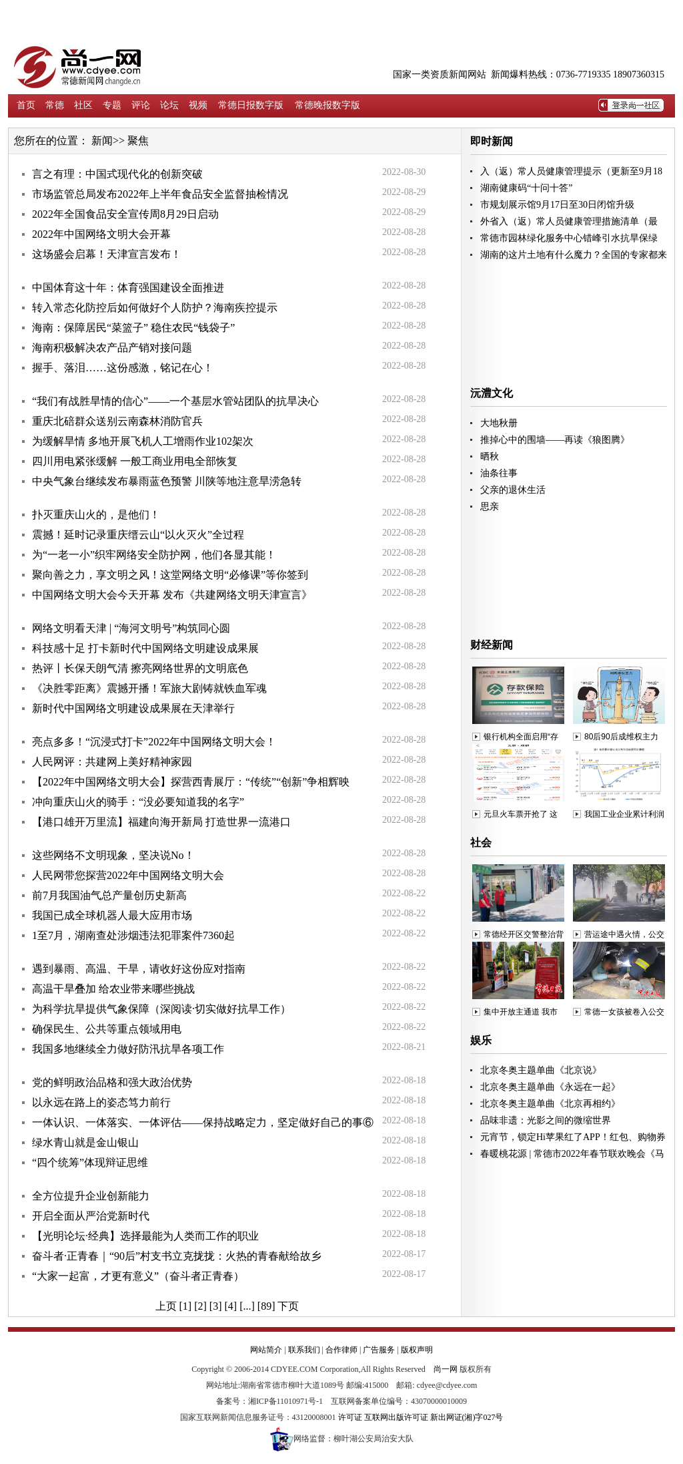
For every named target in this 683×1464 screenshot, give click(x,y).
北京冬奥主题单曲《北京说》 (541, 1070)
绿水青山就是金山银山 (85, 1142)
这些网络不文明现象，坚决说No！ (113, 855)
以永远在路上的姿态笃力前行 (101, 1102)
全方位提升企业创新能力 (90, 1196)
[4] (231, 1306)
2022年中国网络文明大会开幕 (101, 234)
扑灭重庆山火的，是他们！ (96, 514)
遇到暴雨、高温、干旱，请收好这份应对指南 (138, 968)
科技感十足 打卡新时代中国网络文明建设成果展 (145, 648)
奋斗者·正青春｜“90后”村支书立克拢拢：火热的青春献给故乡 (176, 1256)
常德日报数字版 (250, 105)
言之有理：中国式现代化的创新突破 (117, 174)
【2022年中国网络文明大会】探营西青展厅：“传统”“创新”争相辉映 (191, 781)
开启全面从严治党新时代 (90, 1216)
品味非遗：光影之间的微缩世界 (545, 1120)
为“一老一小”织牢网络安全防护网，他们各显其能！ (154, 554)
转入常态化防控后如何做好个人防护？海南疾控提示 (154, 307)
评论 (140, 105)
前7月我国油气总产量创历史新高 (109, 895)
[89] (266, 1306)
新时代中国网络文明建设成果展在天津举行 (133, 708)
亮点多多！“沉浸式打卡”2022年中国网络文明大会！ (154, 741)
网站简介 (266, 1349)
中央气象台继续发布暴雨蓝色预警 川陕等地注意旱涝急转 (166, 481)
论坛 (169, 105)
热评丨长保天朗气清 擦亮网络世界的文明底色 (140, 668)
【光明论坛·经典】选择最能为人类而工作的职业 (145, 1236)
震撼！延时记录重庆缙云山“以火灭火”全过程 (138, 534)
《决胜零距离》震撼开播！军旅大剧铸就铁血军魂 (149, 688)
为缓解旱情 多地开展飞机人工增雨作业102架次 (142, 441)
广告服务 (379, 1349)
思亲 (489, 507)
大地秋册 (499, 423)
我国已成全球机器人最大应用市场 (112, 915)
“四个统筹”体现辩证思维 (90, 1162)
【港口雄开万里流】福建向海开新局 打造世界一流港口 (161, 822)
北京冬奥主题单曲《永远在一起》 (550, 1087)
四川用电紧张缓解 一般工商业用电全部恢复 (134, 461)
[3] (215, 1306)
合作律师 (341, 1349)
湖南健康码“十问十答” (526, 188)
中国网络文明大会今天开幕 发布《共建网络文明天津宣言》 (172, 594)
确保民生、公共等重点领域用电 (106, 1029)
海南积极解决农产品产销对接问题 (112, 347)
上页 (166, 1306)
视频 (198, 105)
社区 (83, 105)
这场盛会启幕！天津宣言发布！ (106, 254)
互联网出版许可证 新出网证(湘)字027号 (434, 1417)
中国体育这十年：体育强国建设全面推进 (128, 287)
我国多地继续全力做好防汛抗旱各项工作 (128, 1049)
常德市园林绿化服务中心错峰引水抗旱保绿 (569, 238)
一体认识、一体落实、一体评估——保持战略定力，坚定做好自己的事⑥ (203, 1122)
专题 (112, 105)
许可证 (350, 1417)
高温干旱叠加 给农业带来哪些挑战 (113, 988)
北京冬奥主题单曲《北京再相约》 (550, 1104)
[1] (185, 1306)
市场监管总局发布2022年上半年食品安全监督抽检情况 (160, 194)
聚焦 (138, 140)
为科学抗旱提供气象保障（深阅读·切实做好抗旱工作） (161, 1009)
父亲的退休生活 (513, 490)
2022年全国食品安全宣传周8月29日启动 (125, 214)
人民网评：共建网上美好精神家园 (112, 761)
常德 (54, 105)
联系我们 (304, 1349)
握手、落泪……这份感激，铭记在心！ (122, 367)
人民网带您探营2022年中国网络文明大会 (128, 875)
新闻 (102, 140)
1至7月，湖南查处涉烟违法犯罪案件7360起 (133, 935)
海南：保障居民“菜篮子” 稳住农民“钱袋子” (133, 327)
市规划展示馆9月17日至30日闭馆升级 (557, 205)
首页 (26, 105)
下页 (288, 1306)
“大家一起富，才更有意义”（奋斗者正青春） (138, 1276)
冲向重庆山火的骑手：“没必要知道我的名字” (138, 801)
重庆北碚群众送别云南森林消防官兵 (117, 421)
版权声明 (417, 1349)
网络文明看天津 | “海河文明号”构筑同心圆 (131, 628)
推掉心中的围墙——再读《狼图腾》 (555, 440)
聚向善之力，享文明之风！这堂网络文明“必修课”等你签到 (170, 574)
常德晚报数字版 (327, 105)
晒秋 (489, 456)
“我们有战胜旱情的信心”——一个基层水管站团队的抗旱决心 (175, 401)
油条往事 (499, 473)
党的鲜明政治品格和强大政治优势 (112, 1082)
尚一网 (446, 1369)
